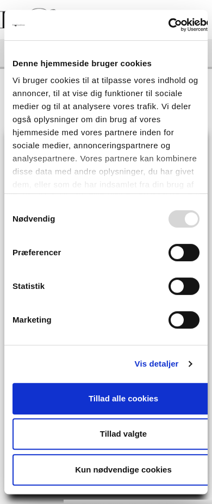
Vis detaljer (157, 363)
